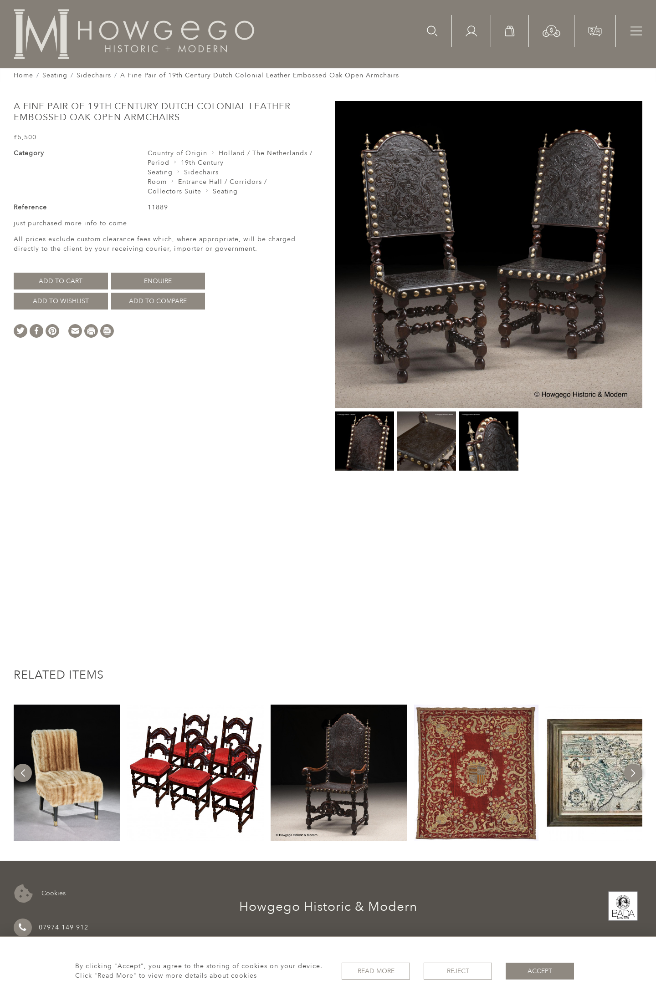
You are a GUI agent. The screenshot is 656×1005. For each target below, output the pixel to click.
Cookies (40, 893)
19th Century (202, 162)
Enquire (158, 281)
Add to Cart (60, 281)
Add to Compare (158, 301)
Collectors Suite (174, 191)
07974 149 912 (51, 928)
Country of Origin (177, 153)
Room (157, 182)
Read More (376, 971)
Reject (458, 971)
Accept (540, 971)
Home (23, 75)
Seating (54, 75)
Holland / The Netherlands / (266, 153)
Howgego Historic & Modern (328, 906)
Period (158, 162)
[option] (67, 773)
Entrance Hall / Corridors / (222, 182)
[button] (551, 30)
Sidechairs (94, 75)
